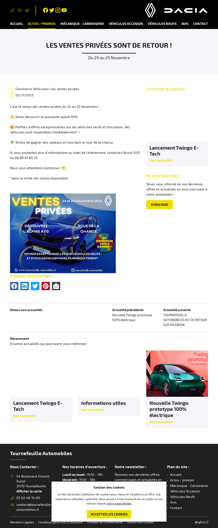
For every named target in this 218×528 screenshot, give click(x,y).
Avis (184, 24)
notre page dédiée (119, 503)
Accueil (16, 24)
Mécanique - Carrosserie (82, 24)
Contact (200, 24)
